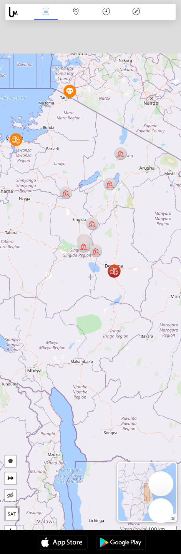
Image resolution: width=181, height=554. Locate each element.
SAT (12, 514)
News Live (46, 12)
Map (76, 12)
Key (136, 12)
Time (106, 12)
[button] (113, 271)
